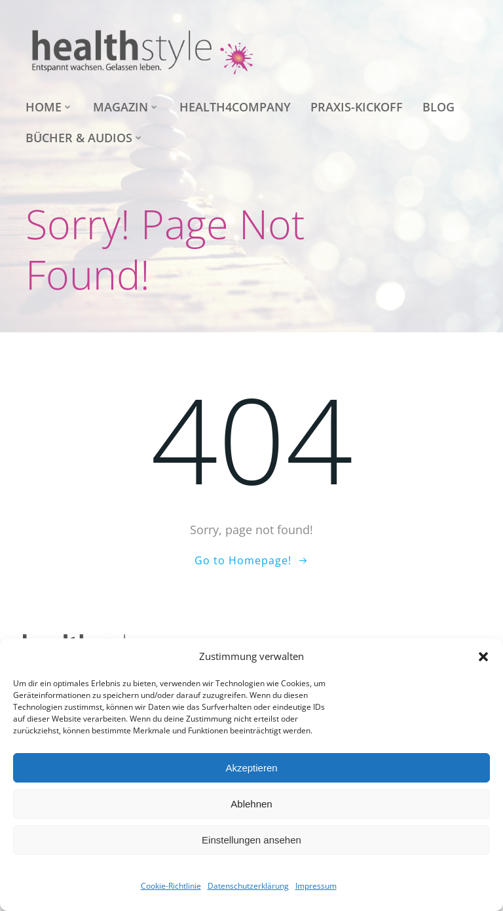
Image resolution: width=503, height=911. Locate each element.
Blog (438, 107)
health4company (235, 107)
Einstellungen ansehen (251, 839)
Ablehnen (251, 803)
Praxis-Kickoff (356, 107)
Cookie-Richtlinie (171, 885)
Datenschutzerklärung (248, 885)
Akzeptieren (251, 767)
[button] (483, 656)
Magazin (126, 107)
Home (49, 107)
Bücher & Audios (85, 137)
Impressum (316, 885)
